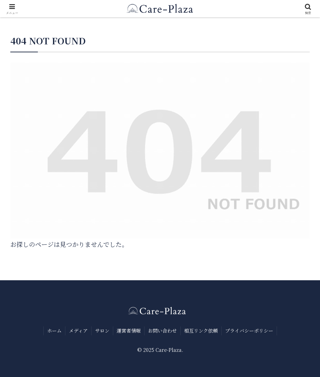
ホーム (54, 330)
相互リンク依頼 (201, 330)
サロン (102, 330)
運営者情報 (129, 330)
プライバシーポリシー (249, 330)
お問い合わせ (162, 330)
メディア (78, 330)
